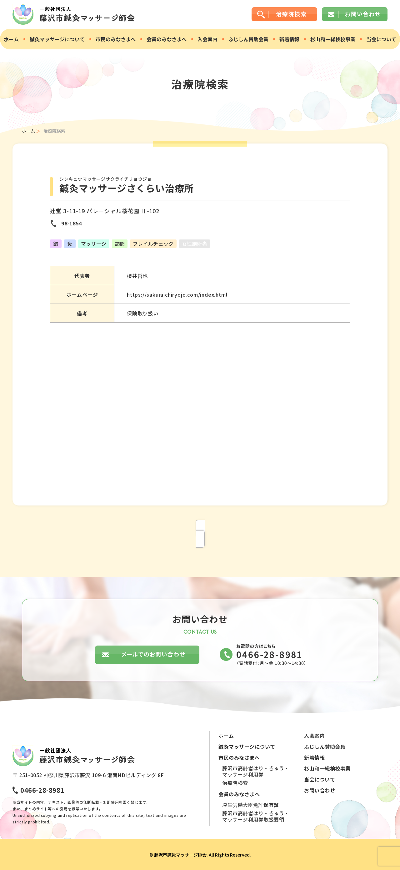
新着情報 (289, 39)
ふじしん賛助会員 (248, 39)
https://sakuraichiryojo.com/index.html (177, 294)
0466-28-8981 (42, 790)
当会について (381, 39)
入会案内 (208, 39)
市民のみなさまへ (116, 39)
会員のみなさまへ (167, 39)
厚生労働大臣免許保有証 (250, 805)
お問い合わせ (319, 790)
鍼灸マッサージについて (57, 39)
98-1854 (71, 223)
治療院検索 (235, 783)
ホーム (11, 39)
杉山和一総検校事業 (332, 39)
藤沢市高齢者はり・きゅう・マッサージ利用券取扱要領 (255, 816)
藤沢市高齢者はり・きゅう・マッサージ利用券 (255, 771)
